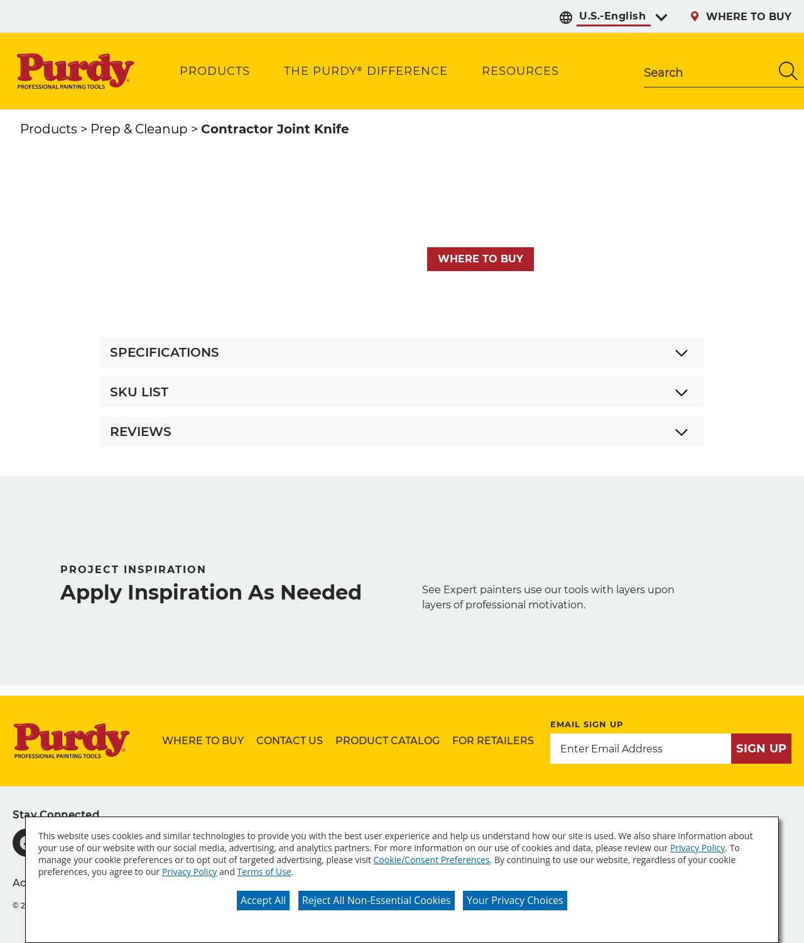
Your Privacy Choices (515, 900)
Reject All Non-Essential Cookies (376, 900)
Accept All (263, 900)
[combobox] (708, 71)
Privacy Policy (697, 848)
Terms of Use (264, 872)
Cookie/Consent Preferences (432, 860)
